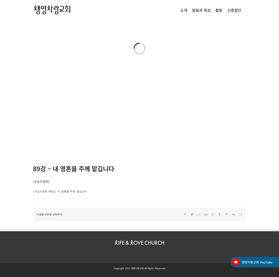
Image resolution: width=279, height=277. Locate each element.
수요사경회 (41, 181)
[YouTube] (236, 262)
